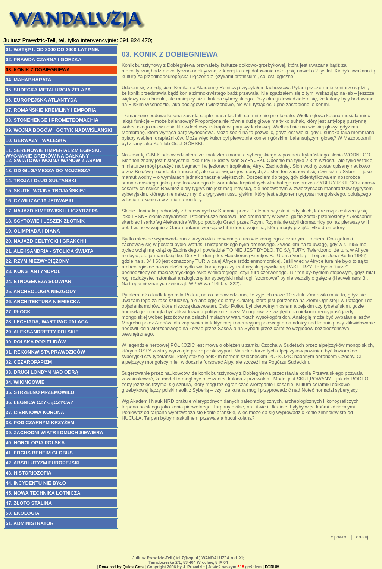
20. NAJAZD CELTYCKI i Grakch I (46, 241)
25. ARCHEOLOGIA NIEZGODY (41, 291)
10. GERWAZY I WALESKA (36, 140)
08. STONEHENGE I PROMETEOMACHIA (52, 120)
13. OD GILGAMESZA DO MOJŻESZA (48, 170)
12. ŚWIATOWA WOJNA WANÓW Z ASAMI (53, 160)
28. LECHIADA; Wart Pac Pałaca (47, 321)
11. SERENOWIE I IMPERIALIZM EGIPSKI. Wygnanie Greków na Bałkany (53, 151)
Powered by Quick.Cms (121, 567)
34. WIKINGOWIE (25, 382)
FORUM (272, 567)
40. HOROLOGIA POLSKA (35, 442)
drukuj (362, 537)
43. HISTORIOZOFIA (28, 473)
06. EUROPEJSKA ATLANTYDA (41, 100)
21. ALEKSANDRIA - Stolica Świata (49, 251)
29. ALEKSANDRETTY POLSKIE (42, 332)
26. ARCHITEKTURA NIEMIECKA (43, 301)
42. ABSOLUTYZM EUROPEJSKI (42, 463)
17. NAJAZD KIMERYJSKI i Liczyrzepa (52, 211)
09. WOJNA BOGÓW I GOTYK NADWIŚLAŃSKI (59, 130)
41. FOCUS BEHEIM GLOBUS (39, 452)
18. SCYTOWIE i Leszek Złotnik (45, 221)
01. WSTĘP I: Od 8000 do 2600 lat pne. (52, 49)
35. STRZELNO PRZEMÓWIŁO (40, 392)
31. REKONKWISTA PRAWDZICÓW (45, 352)
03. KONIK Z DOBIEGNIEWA (38, 69)
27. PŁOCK (18, 311)
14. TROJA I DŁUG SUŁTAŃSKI (41, 180)
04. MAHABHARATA (28, 80)
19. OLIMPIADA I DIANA (33, 231)
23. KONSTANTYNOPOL (33, 271)
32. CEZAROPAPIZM (29, 362)
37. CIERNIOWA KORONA (35, 412)
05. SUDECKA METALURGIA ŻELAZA (48, 90)
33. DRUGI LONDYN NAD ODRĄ (42, 372)
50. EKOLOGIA (23, 513)
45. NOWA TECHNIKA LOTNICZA (43, 493)
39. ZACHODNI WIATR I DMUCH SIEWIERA (54, 432)
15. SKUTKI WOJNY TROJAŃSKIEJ (46, 190)
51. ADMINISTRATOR (30, 523)
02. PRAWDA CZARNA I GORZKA (43, 59)
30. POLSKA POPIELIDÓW (36, 342)
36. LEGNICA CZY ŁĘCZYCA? (39, 402)
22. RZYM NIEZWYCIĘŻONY (37, 261)
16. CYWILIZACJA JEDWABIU (39, 200)
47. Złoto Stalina (29, 503)
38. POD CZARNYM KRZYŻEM (40, 422)
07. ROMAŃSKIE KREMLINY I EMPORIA (51, 110)
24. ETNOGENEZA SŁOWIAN (38, 281)
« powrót (339, 537)
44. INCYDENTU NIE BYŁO (36, 483)
